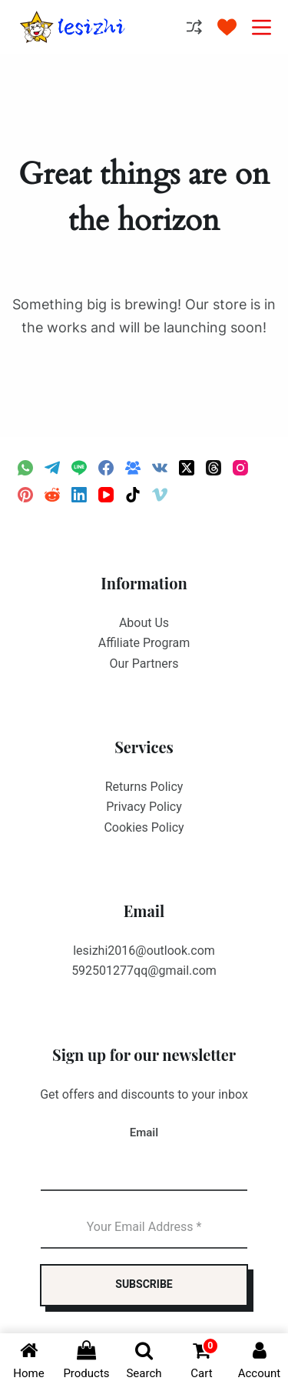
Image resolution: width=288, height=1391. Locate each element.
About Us (144, 622)
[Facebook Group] (133, 467)
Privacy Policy (144, 806)
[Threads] (213, 467)
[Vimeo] (159, 494)
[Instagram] (240, 467)
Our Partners (144, 663)
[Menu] (261, 27)
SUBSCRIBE (143, 1284)
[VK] (159, 467)
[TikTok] (133, 494)
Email (144, 1132)
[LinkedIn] (79, 494)
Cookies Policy (144, 827)
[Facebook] (106, 467)
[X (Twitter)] (186, 467)
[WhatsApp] (25, 467)
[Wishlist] (227, 27)
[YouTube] (106, 494)
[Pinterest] (25, 494)
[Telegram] (52, 467)
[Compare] (194, 27)
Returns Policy (144, 786)
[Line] (79, 467)
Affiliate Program (144, 642)
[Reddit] (52, 494)
